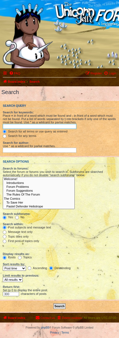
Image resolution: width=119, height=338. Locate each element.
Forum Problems (38, 187)
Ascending (37, 268)
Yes (8, 217)
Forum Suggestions (38, 191)
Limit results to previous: (21, 275)
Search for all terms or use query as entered (35, 131)
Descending (60, 268)
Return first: (11, 286)
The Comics (38, 199)
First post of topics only (21, 241)
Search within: (13, 224)
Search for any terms (19, 135)
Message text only (18, 231)
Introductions (38, 183)
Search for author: (16, 142)
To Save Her (38, 203)
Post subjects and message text (27, 227)
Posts (9, 257)
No (19, 217)
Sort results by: (14, 264)
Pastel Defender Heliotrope (38, 207)
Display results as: (16, 254)
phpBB (45, 327)
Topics (25, 257)
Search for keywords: (18, 112)
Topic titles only (16, 236)
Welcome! (38, 179)
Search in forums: (16, 168)
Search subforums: (16, 213)
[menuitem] (14, 73)
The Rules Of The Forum (38, 195)
